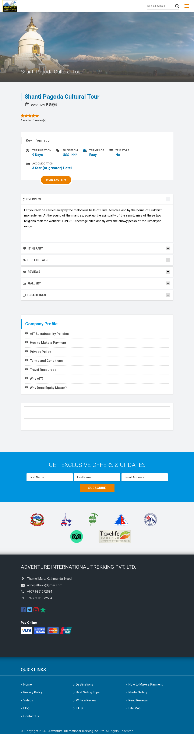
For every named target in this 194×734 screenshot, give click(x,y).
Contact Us (31, 716)
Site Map (134, 708)
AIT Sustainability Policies (49, 334)
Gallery (32, 283)
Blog (26, 708)
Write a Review (86, 700)
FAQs (79, 708)
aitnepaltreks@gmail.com (44, 585)
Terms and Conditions (46, 361)
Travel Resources (43, 370)
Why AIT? (36, 379)
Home (27, 684)
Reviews (31, 271)
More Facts (56, 179)
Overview (32, 199)
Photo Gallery (137, 692)
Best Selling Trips (88, 692)
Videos (28, 700)
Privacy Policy (40, 352)
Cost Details (35, 260)
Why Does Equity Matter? (48, 388)
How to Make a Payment (48, 343)
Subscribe (97, 488)
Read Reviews (138, 700)
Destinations (84, 684)
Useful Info (34, 295)
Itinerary (33, 248)
